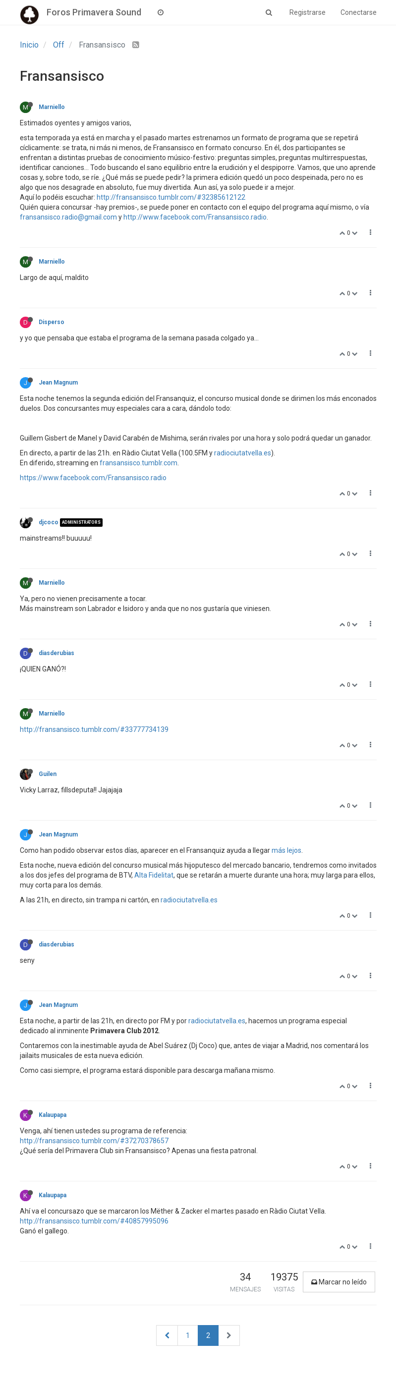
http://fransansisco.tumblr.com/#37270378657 (94, 1141)
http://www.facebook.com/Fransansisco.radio (195, 217)
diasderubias (56, 653)
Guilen (48, 774)
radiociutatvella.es (242, 453)
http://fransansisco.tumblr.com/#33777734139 (94, 729)
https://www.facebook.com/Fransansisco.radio (93, 478)
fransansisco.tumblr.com (138, 463)
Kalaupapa (52, 1114)
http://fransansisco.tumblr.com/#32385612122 (171, 197)
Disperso (51, 322)
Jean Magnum (58, 382)
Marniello (52, 107)
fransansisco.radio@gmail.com (68, 217)
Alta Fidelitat (153, 875)
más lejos (286, 850)
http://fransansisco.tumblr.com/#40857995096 (94, 1221)
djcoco (48, 522)
